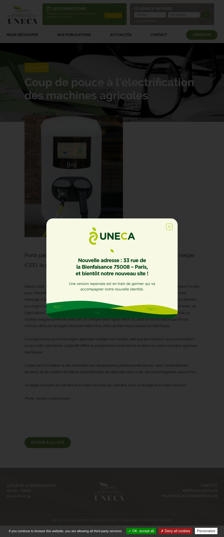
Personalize (206, 531)
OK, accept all (141, 531)
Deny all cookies (175, 531)
